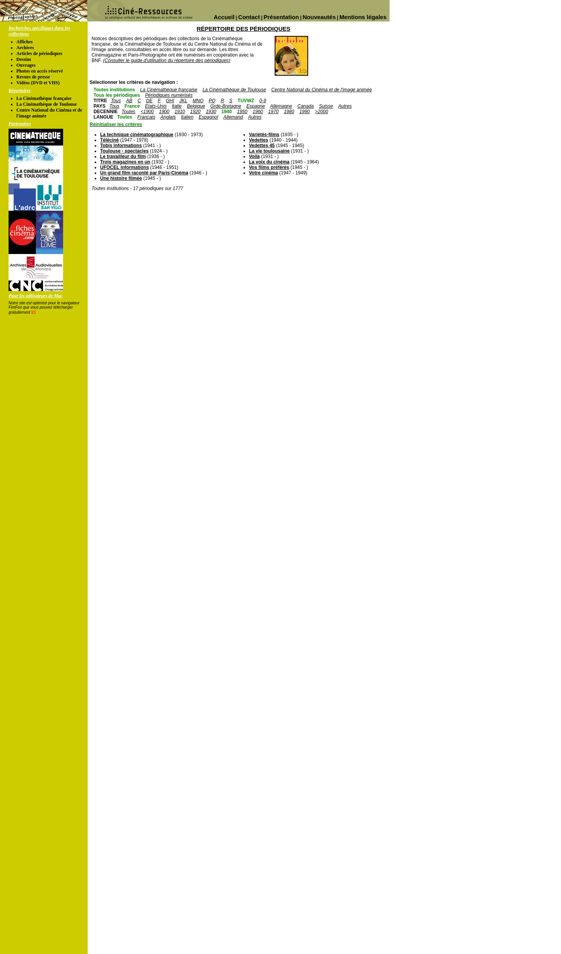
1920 (195, 111)
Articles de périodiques (39, 53)
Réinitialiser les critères (116, 124)
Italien (187, 117)
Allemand (233, 117)
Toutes (129, 111)
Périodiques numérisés (168, 95)
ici (33, 312)
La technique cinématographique (136, 134)
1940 (226, 111)
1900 (164, 111)
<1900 (147, 111)
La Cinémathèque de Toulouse (46, 104)
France (132, 106)
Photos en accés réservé (39, 71)
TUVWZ (246, 100)
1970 (273, 111)
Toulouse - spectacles (124, 151)
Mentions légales (362, 17)
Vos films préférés (269, 167)
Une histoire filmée (121, 178)
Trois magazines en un (125, 162)
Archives (25, 47)
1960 (257, 111)
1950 (242, 111)
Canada (305, 106)
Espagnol (208, 117)
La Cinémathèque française (43, 98)
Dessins (23, 59)
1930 (211, 111)
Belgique (196, 106)
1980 (289, 111)
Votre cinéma (263, 173)
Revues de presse (33, 77)
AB (129, 100)
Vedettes (258, 140)
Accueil (224, 17)
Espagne (256, 106)
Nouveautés (319, 17)
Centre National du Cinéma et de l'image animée (321, 89)
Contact (249, 17)
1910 (180, 111)
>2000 (321, 111)
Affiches (24, 41)
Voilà (254, 156)
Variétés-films (264, 134)
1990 (304, 111)
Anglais (168, 117)
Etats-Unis (155, 106)
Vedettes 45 (262, 145)
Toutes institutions (114, 89)
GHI (170, 100)
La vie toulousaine (269, 151)
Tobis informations (121, 145)
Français (146, 117)
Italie (177, 106)
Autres (345, 106)
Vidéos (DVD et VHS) (38, 82)
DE (149, 100)
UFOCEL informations (124, 167)
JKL (183, 100)
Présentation (281, 17)
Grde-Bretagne (225, 106)
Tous (116, 100)
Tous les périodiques (117, 95)
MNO (197, 100)
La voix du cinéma (269, 162)
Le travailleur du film (123, 156)
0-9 (262, 100)
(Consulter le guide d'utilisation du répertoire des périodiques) (166, 60)
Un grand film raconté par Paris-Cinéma (144, 173)
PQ (212, 100)
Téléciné (109, 140)
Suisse (326, 106)
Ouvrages (25, 65)
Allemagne (281, 106)
